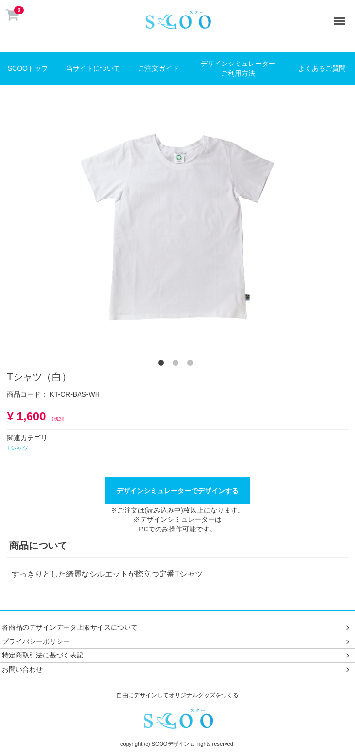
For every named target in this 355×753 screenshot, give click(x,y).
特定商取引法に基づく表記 (176, 655)
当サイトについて (93, 68)
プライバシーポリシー (176, 641)
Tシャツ (17, 448)
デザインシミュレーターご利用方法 (238, 68)
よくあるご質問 (322, 68)
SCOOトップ (28, 68)
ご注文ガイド (158, 68)
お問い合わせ (176, 669)
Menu (341, 16)
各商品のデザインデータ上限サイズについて (176, 627)
